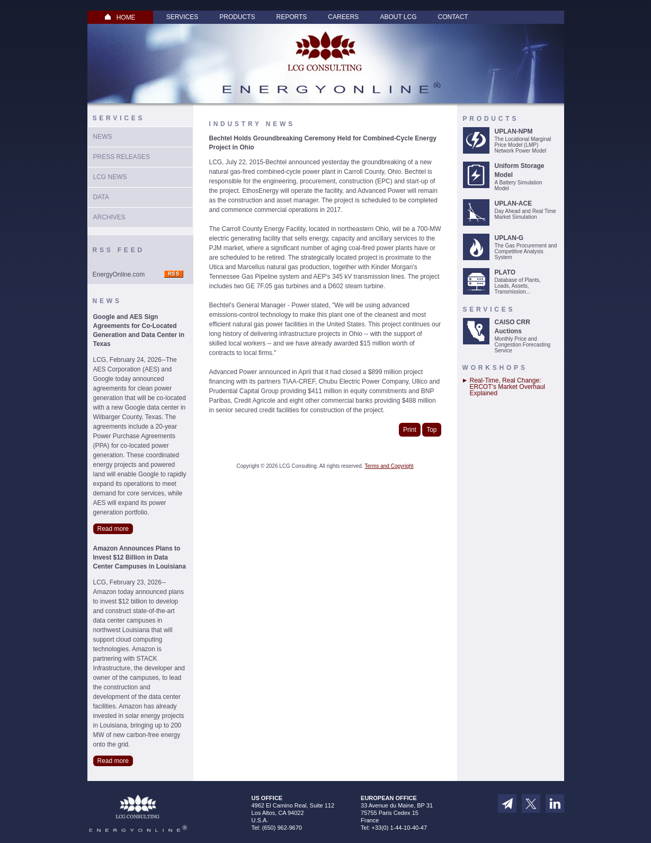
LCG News (110, 177)
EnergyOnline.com (119, 274)
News (102, 136)
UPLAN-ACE (513, 203)
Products (237, 17)
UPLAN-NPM (514, 131)
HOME (120, 17)
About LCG (398, 17)
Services (182, 17)
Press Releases (121, 157)
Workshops (495, 367)
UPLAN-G (509, 238)
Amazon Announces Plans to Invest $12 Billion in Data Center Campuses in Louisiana (139, 557)
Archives (109, 217)
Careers (343, 17)
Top (431, 429)
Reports (292, 17)
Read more (113, 529)
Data (101, 197)
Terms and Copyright (388, 466)
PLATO (505, 272)
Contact (453, 17)
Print (409, 429)
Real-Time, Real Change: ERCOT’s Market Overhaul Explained (507, 387)
